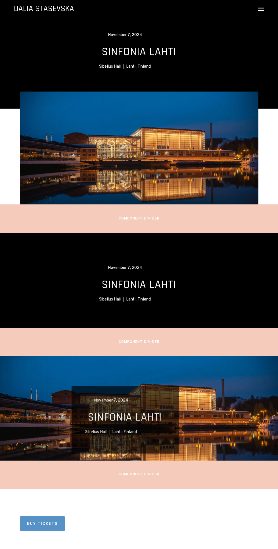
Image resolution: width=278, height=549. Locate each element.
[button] (261, 8)
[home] (44, 9)
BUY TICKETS (42, 524)
